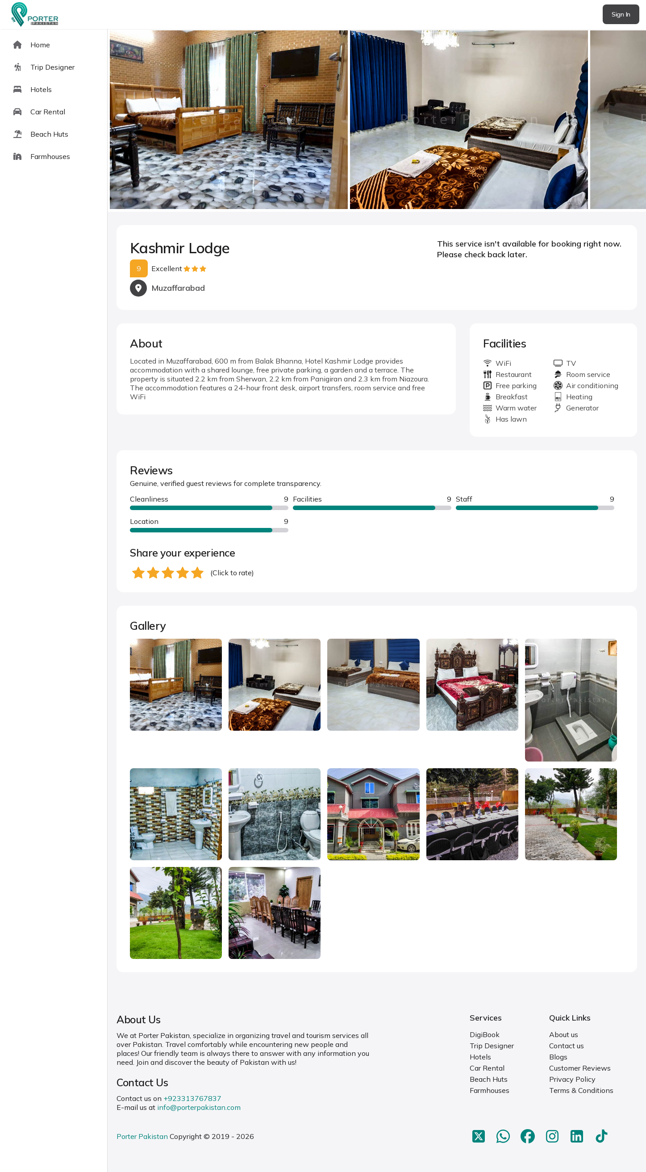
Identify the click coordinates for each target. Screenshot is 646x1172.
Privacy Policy (572, 1079)
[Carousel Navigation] (377, 120)
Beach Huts (489, 1079)
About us (563, 1034)
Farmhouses (489, 1090)
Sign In (621, 14)
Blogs (558, 1056)
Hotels (480, 1056)
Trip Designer (492, 1045)
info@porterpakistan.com (199, 1107)
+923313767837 (192, 1098)
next (610, 120)
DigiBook (485, 1034)
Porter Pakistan (142, 1136)
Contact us (566, 1045)
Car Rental (487, 1067)
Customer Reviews (580, 1067)
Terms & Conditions (581, 1090)
